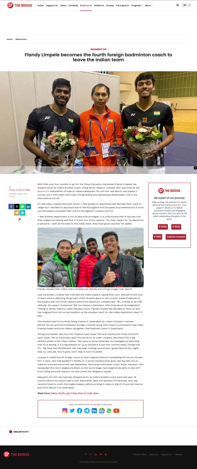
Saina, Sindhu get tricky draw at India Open (75, 393)
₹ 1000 (157, 236)
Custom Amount (176, 236)
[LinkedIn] (28, 206)
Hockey (110, 5)
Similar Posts (21, 431)
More (149, 5)
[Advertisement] (98, 27)
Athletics (99, 5)
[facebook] (11, 206)
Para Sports (122, 5)
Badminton (86, 5)
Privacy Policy (140, 454)
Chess (63, 5)
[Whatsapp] (22, 206)
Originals (137, 5)
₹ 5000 (163, 226)
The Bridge (95, 404)
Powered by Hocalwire (107, 462)
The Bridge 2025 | (88, 462)
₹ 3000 (176, 226)
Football (73, 5)
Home (40, 5)
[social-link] (19, 219)
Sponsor (177, 205)
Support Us (52, 5)
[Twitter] (17, 206)
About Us (154, 454)
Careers (178, 454)
